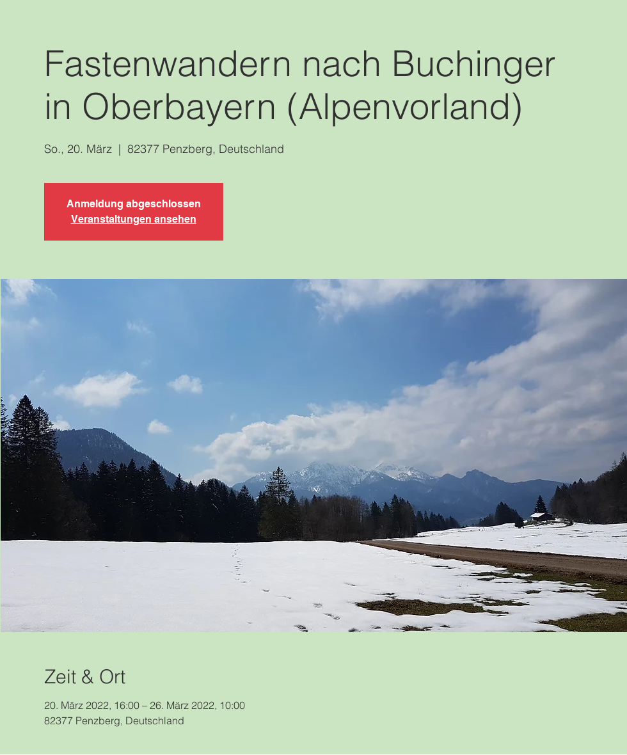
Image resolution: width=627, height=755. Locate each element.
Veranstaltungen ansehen (133, 219)
